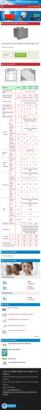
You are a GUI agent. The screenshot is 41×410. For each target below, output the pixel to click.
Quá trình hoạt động (13, 308)
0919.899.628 (36, 6)
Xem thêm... (36, 336)
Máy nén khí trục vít (8, 256)
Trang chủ (3, 9)
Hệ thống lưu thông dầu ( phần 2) (16, 325)
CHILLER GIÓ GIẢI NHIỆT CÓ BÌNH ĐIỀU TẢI (16, 23)
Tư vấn (6, 304)
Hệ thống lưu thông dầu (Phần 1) (16, 330)
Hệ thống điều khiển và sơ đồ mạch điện (18, 319)
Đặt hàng (20, 55)
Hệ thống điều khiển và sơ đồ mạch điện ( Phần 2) (20, 314)
